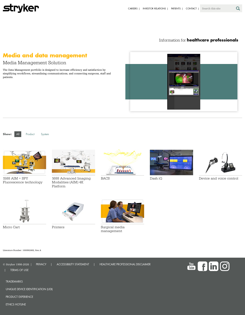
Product (30, 134)
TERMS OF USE (19, 270)
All (17, 134)
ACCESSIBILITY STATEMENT (73, 264)
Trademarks (14, 281)
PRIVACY (41, 264)
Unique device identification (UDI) (29, 289)
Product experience (19, 297)
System (45, 134)
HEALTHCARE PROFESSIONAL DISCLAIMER (125, 264)
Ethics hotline (16, 304)
